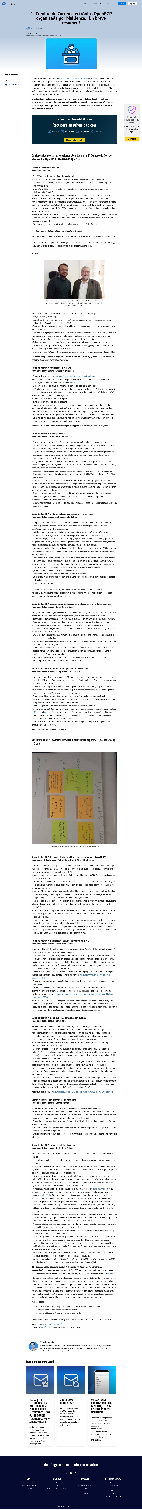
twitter (42, 1327)
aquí (111, 1273)
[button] (22, 75)
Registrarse (131, 138)
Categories (96, 3)
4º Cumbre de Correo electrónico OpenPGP (74, 78)
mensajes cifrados (44, 1195)
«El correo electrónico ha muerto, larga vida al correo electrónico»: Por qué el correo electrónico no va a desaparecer (39, 1411)
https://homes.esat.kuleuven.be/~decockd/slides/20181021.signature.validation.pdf (82, 1091)
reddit (48, 1327)
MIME (34, 712)
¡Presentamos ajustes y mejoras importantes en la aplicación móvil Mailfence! (101, 1406)
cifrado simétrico (99, 1188)
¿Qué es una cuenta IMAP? (67, 1401)
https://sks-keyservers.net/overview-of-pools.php (77, 376)
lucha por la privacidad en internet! (53, 1324)
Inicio (84, 4)
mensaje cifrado (50, 712)
